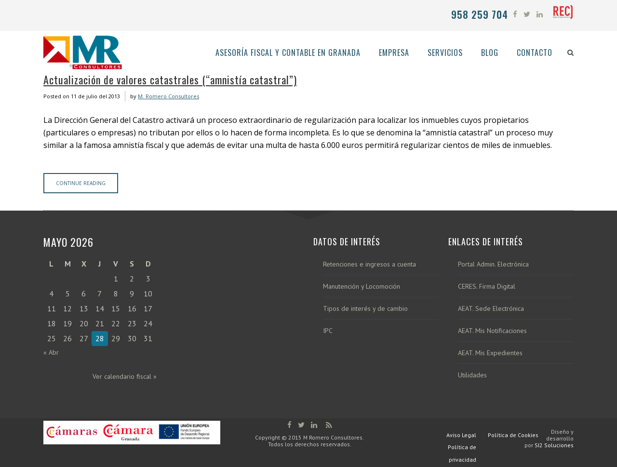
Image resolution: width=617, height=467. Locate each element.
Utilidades (472, 375)
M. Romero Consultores (168, 96)
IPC (328, 331)
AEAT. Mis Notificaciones (492, 331)
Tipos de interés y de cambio (365, 309)
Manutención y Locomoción (361, 286)
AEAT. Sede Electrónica (491, 309)
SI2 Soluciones (554, 445)
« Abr (51, 352)
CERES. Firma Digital (486, 286)
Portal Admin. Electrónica (493, 264)
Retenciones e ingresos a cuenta (369, 264)
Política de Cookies (513, 435)
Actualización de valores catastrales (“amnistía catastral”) (170, 79)
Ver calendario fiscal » (125, 376)
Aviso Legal (461, 435)
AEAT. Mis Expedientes (490, 353)
